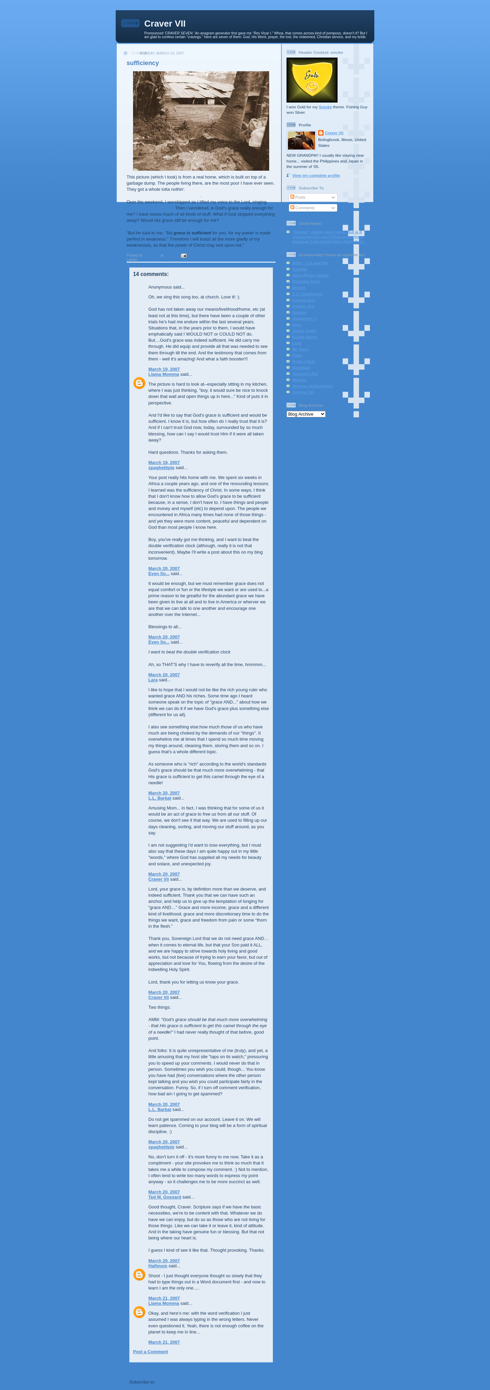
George (299, 312)
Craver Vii (158, 879)
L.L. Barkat (159, 798)
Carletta (299, 269)
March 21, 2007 (164, 1298)
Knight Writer (304, 337)
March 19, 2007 (164, 369)
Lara (153, 679)
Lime (296, 343)
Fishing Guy (303, 300)
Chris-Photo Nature (310, 275)
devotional (148, 260)
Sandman (301, 367)
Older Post (261, 1369)
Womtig (299, 379)
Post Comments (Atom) (181, 1382)
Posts (297, 197)
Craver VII (164, 23)
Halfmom (157, 1265)
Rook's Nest (303, 361)
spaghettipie (161, 467)
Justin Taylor (304, 330)
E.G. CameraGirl (307, 294)
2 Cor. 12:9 (138, 250)
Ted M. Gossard (164, 1197)
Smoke (325, 107)
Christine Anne (306, 281)
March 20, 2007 (164, 568)
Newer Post (141, 1369)
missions (166, 260)
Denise (298, 287)
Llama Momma (163, 374)
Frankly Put (303, 306)
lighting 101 (303, 392)
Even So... (158, 573)
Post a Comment (150, 1351)
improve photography (312, 386)
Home (202, 1369)
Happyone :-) (304, 318)
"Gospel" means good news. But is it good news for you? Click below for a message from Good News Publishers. (328, 237)
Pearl (297, 355)
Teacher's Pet (305, 373)
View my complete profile (316, 175)
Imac (296, 324)
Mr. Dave (300, 349)
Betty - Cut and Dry (310, 263)
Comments (302, 207)
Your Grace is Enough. (150, 208)
